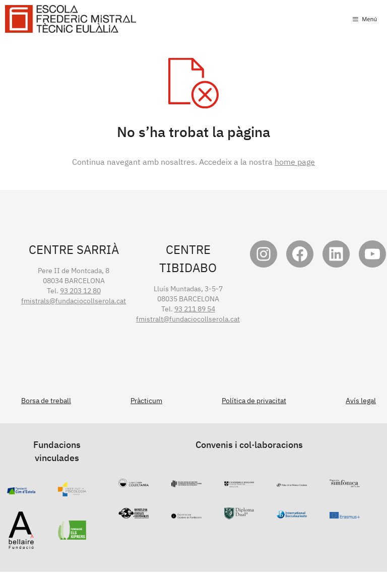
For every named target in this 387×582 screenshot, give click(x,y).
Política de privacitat (254, 400)
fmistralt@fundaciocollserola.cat (188, 319)
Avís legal (361, 400)
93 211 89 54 (194, 308)
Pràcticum (146, 400)
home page (295, 162)
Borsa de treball (46, 400)
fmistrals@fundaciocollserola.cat (73, 300)
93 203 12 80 (80, 290)
